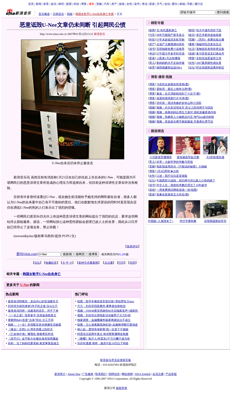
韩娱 (70, 14)
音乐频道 (44, 14)
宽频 (99, 4)
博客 (84, 4)
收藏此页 (51, 262)
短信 (167, 4)
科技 (76, 4)
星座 (152, 4)
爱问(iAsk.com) (27, 254)
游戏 (121, 4)
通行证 (199, 4)
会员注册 (158, 374)
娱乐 (54, 4)
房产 (114, 4)
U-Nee (24, 285)
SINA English (142, 374)
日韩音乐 (58, 14)
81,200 (122, 254)
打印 (121, 262)
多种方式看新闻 (88, 262)
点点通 (108, 262)
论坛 (37, 262)
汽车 (107, 4)
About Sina (73, 374)
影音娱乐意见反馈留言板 (115, 360)
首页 (31, 4)
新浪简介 (60, 374)
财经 (61, 4)
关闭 (132, 262)
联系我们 (100, 374)
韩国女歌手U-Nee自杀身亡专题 (94, 14)
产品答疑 (171, 374)
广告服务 (87, 374)
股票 (69, 4)
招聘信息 (114, 374)
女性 (129, 4)
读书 (137, 4)
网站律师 (127, 374)
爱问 (174, 4)
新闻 (38, 4)
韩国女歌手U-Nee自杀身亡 (42, 274)
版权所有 (121, 388)
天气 (159, 4)
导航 (190, 4)
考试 (144, 4)
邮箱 (182, 4)
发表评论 (132, 246)
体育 (46, 4)
